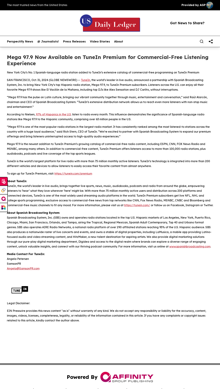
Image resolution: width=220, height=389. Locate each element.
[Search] (201, 41)
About (118, 41)
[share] (210, 41)
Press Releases (74, 41)
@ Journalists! (48, 41)
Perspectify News (20, 41)
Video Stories (100, 41)
